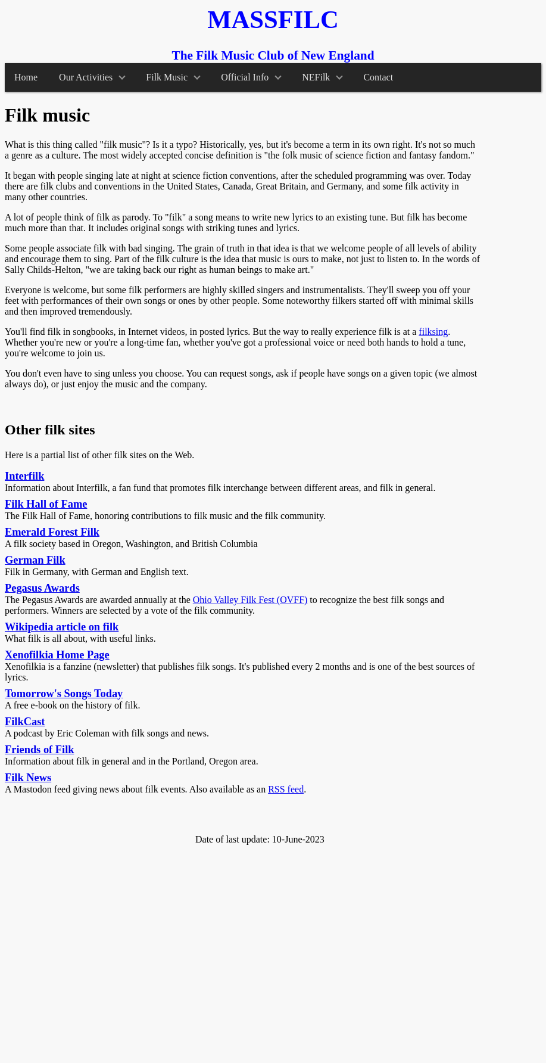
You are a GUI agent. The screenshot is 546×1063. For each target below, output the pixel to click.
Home (26, 77)
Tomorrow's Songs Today (64, 694)
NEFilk (322, 77)
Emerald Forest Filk (52, 532)
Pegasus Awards (42, 588)
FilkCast (25, 722)
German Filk (35, 560)
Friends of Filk (39, 750)
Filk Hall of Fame (46, 504)
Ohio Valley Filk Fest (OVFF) (250, 600)
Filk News (28, 778)
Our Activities (92, 77)
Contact (378, 77)
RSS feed (286, 789)
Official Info (251, 77)
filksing (433, 332)
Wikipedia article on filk (61, 627)
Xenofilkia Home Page (57, 655)
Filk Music (173, 77)
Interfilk (24, 476)
